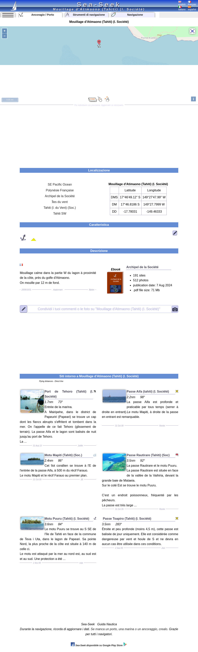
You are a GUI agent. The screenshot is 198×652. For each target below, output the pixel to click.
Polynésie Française (60, 190)
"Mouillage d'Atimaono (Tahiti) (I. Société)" (99, 309)
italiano (182, 8)
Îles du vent (60, 202)
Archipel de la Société (60, 196)
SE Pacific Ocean (60, 184)
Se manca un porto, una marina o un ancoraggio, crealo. (129, 629)
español (192, 8)
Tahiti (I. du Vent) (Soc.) (60, 207)
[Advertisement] (99, 135)
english (182, 3)
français (192, 3)
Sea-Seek (99, 4)
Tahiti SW (59, 213)
